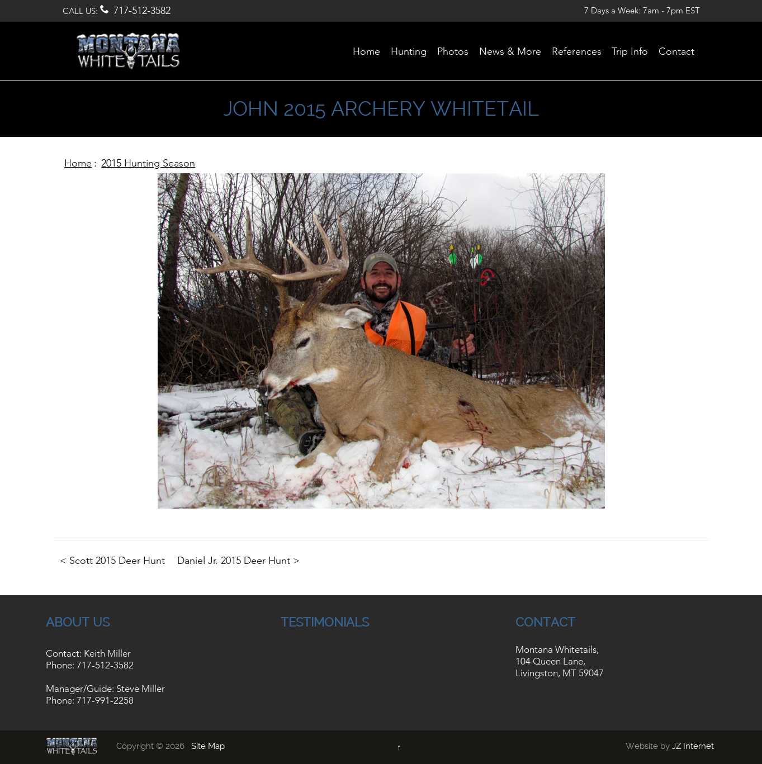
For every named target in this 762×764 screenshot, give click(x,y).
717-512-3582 (142, 10)
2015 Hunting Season (148, 163)
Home (78, 163)
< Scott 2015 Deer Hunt (112, 560)
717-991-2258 (105, 700)
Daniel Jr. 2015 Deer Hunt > (238, 560)
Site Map (208, 746)
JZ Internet (693, 746)
